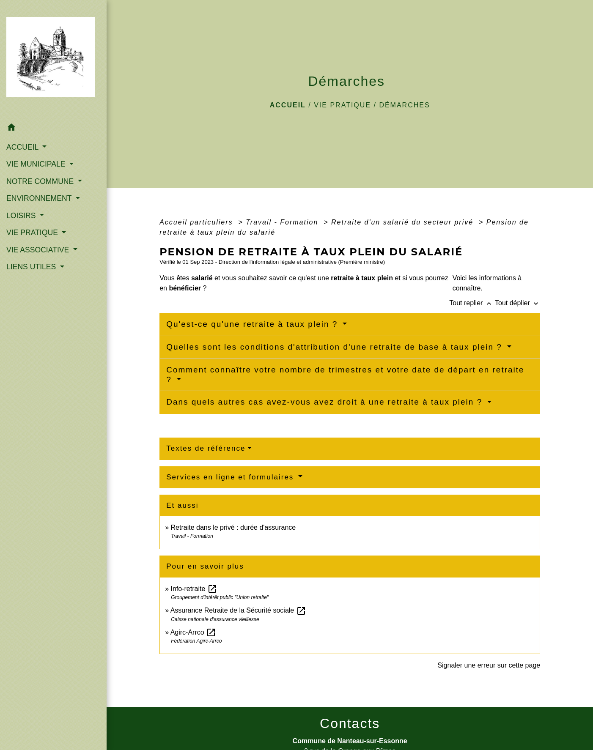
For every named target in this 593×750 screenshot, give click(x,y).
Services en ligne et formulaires (231, 477)
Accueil (288, 105)
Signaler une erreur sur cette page (488, 665)
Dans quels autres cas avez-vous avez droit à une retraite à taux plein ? (325, 401)
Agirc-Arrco (193, 632)
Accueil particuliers (197, 222)
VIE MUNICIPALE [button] (36, 164)
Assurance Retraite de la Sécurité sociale (238, 610)
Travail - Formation (283, 222)
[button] (53, 128)
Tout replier (472, 303)
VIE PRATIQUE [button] (33, 232)
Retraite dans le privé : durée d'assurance (233, 527)
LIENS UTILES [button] (32, 267)
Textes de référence (205, 448)
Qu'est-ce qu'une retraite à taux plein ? (253, 324)
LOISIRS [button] (22, 215)
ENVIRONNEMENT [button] (40, 198)
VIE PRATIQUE (342, 105)
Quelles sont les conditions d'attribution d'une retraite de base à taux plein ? (335, 346)
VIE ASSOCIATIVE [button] (38, 250)
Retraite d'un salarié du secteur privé (403, 222)
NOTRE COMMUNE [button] (41, 181)
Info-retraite (194, 588)
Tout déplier (517, 303)
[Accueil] (53, 59)
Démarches (404, 105)
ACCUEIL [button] (23, 147)
